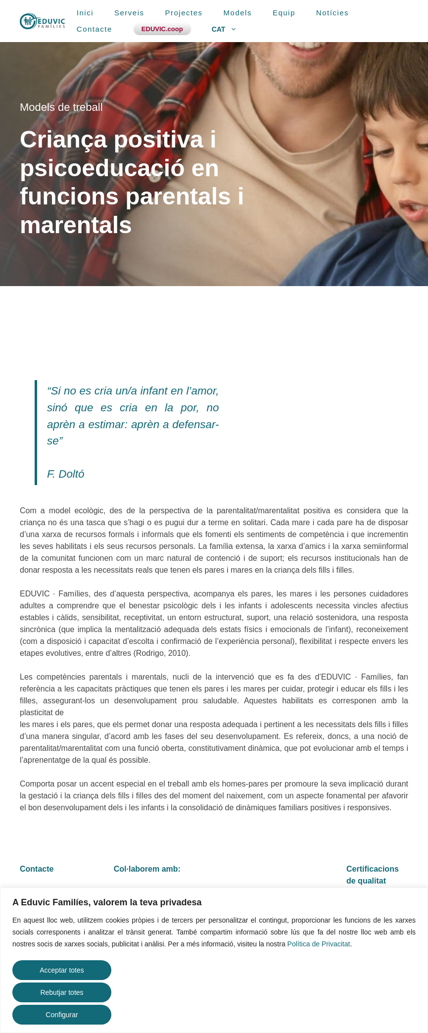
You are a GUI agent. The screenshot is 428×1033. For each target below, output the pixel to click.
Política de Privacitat (318, 944)
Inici (85, 12)
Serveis (129, 12)
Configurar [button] (62, 1015)
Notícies (332, 12)
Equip (284, 12)
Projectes (184, 12)
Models (238, 12)
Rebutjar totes (61, 992)
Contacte (94, 29)
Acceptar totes (62, 970)
